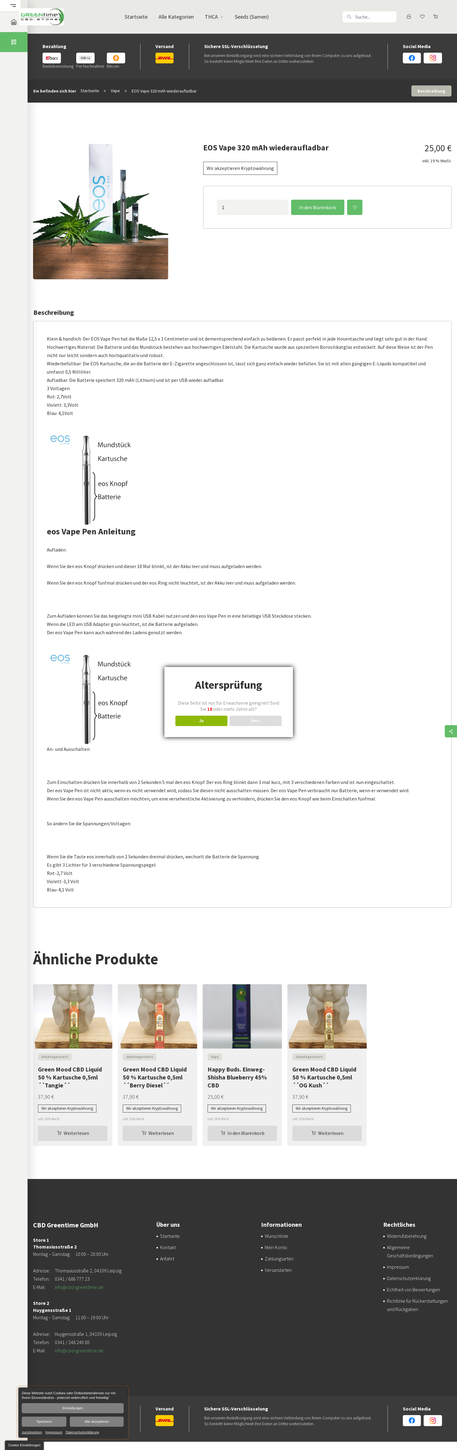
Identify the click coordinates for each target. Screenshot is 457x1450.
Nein (255, 720)
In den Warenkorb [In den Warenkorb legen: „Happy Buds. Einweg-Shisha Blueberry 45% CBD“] (245, 1133)
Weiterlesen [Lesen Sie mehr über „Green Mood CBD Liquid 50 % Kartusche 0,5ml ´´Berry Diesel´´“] (161, 1133)
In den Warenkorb (317, 207)
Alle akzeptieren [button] (96, 1421)
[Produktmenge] (252, 207)
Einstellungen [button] (72, 1408)
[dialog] (72, 1413)
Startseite (90, 90)
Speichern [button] (44, 1421)
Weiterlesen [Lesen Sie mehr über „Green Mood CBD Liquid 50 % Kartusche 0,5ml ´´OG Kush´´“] (330, 1133)
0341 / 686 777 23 (72, 1279)
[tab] (431, 91)
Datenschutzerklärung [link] (82, 1432)
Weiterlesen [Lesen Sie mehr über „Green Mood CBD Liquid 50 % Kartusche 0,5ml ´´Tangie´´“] (76, 1133)
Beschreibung (431, 91)
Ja (201, 720)
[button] (349, 17)
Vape (115, 90)
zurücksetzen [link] (32, 1432)
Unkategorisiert (54, 1057)
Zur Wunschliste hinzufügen (354, 207)
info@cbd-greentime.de (79, 1287)
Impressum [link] (53, 1432)
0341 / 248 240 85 (72, 1342)
